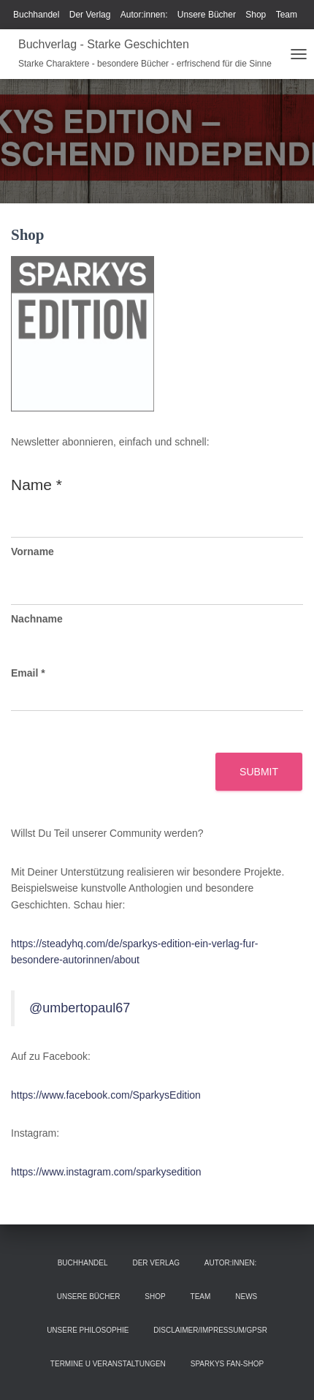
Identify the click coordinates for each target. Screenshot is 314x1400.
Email (28, 673)
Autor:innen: (144, 15)
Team (286, 15)
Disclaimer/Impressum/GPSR (210, 1330)
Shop (255, 15)
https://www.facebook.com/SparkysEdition (106, 1095)
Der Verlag (90, 15)
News (246, 1296)
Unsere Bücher (206, 15)
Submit (259, 772)
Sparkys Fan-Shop (227, 1364)
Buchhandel (36, 15)
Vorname (32, 551)
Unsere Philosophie (88, 1330)
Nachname (37, 619)
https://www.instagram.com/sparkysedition (106, 1172)
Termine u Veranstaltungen (108, 1364)
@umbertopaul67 (79, 1008)
